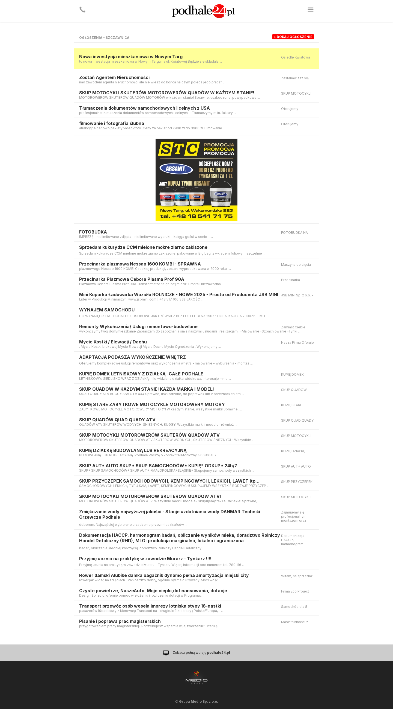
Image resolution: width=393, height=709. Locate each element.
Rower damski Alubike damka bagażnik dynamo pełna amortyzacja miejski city (164, 575)
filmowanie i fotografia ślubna (111, 123)
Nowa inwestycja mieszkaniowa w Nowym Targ (131, 56)
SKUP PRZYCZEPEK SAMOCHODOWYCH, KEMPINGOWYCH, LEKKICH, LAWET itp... (169, 481)
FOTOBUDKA (93, 232)
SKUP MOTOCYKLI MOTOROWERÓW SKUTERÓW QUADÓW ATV (149, 435)
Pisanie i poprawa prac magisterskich (120, 621)
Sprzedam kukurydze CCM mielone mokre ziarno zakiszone (143, 247)
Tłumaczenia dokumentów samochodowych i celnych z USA (144, 108)
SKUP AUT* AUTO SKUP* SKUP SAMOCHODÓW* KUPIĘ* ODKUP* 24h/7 (158, 465)
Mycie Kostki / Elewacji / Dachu (113, 342)
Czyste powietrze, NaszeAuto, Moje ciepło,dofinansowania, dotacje (153, 590)
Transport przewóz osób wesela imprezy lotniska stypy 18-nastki (150, 606)
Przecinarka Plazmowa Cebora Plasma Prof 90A (131, 279)
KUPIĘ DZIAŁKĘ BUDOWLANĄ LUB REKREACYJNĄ (133, 450)
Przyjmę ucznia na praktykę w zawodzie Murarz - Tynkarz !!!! (145, 558)
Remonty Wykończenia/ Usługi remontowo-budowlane (138, 326)
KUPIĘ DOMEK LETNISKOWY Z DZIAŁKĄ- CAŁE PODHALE (141, 374)
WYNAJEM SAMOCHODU (107, 310)
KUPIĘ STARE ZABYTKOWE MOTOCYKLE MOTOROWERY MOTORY (152, 404)
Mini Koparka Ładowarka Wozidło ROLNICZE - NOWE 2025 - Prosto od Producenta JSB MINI (178, 294)
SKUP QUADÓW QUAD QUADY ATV (117, 419)
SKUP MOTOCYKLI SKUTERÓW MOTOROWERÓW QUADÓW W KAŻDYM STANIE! (166, 92)
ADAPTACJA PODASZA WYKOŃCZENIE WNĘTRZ (132, 357)
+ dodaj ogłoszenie (293, 37)
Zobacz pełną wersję (201, 652)
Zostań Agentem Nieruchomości (114, 77)
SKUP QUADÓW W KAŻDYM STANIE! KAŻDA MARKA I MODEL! (146, 389)
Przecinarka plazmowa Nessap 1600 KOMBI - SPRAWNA (140, 264)
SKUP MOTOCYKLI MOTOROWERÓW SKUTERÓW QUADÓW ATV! (150, 496)
